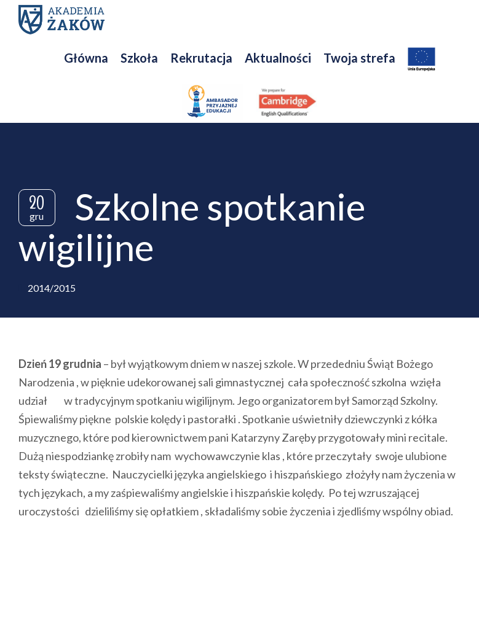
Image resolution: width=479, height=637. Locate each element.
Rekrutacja (201, 57)
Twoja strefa (359, 57)
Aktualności (278, 57)
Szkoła (139, 57)
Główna (86, 57)
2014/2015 (52, 288)
